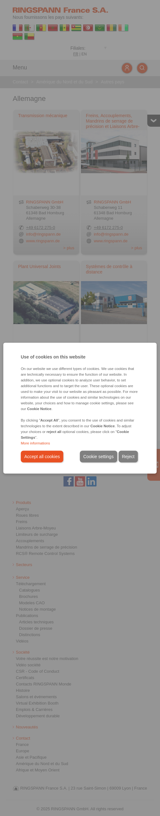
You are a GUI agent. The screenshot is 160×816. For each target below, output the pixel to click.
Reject (128, 456)
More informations (35, 443)
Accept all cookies (42, 456)
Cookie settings (98, 456)
